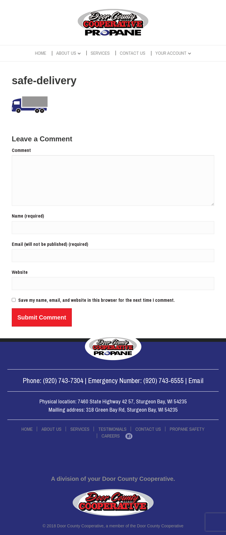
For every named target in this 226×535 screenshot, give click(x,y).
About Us (66, 53)
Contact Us (132, 53)
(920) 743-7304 (63, 380)
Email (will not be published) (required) (50, 244)
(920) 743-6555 (163, 380)
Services (100, 53)
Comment (21, 150)
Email (195, 380)
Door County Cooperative (160, 526)
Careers (111, 436)
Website (20, 272)
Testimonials (112, 429)
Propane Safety (187, 429)
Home (40, 53)
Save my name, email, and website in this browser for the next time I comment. (96, 300)
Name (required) (28, 216)
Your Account (171, 53)
